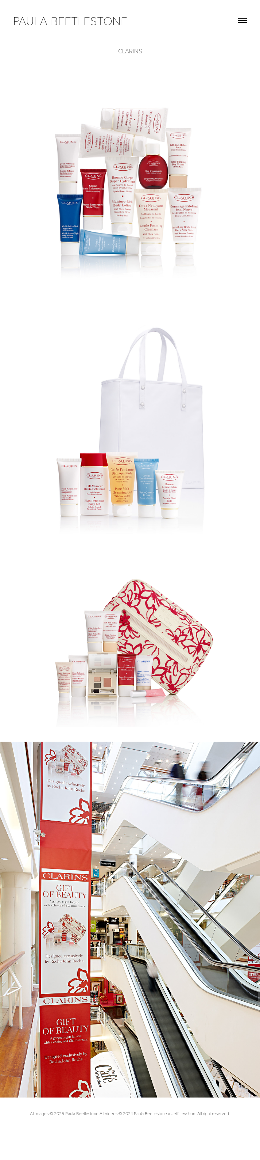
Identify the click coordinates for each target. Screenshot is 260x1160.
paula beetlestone (70, 20)
